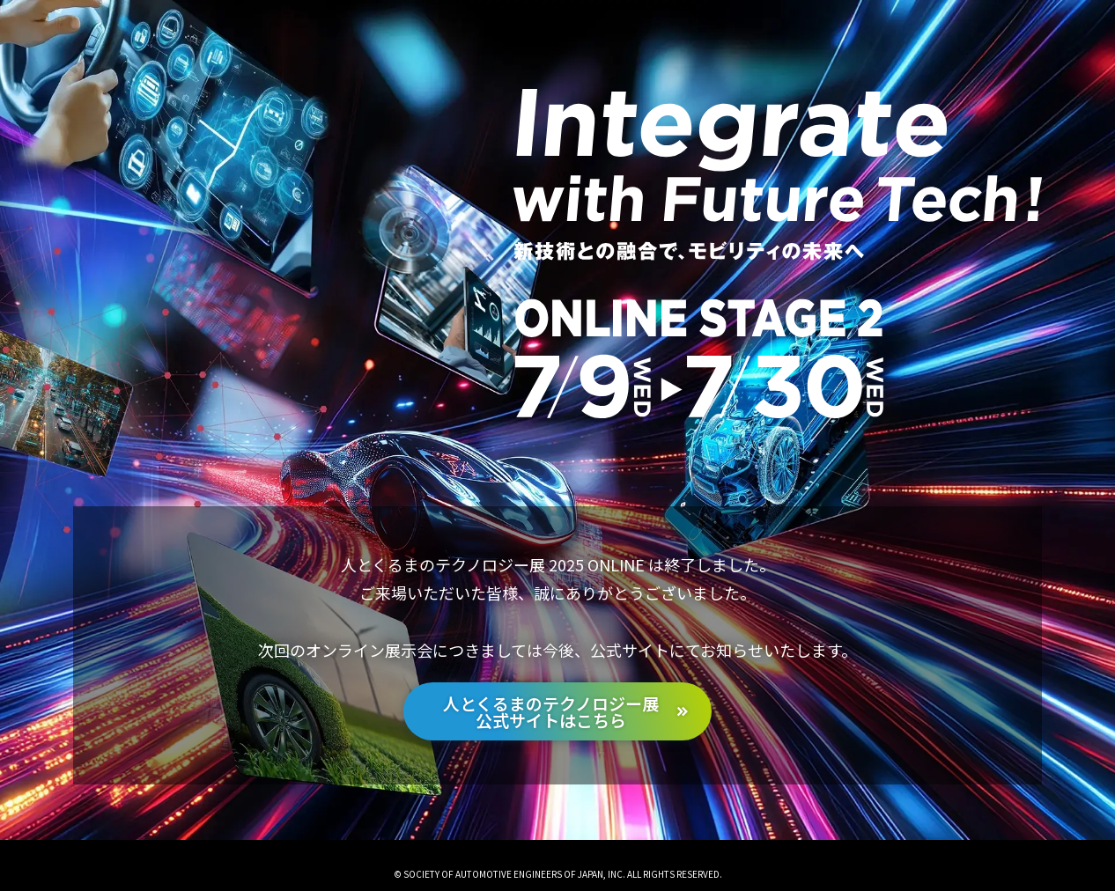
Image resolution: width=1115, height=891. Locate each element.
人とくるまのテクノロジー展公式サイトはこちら (551, 711)
